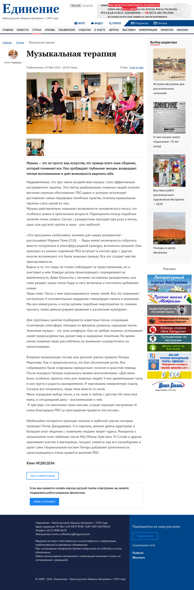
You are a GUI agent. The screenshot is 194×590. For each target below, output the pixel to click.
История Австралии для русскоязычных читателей (168, 88)
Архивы (50, 30)
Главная (7, 30)
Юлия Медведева (13, 62)
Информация (148, 30)
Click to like (136, 67)
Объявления (67, 30)
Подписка (139, 23)
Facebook (137, 553)
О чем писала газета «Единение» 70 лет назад (166, 141)
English (88, 5)
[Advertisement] (170, 450)
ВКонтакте (138, 557)
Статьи (36, 30)
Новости (23, 30)
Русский (76, 5)
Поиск (115, 23)
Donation (167, 30)
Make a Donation (44, 501)
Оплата (160, 23)
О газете (99, 30)
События (85, 30)
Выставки (128, 30)
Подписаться (145, 536)
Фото (79, 23)
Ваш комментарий (43, 475)
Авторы (114, 30)
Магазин (182, 30)
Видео (97, 23)
